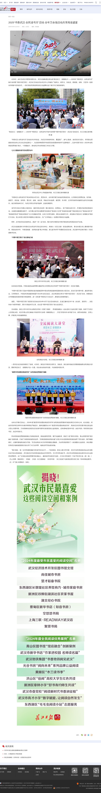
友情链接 (63, 772)
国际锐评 (22, 2)
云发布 (37, 774)
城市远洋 (58, 2)
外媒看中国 (50, 2)
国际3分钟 (28, 2)
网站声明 (56, 772)
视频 (57, 9)
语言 (6, 2)
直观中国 (49, 9)
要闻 (21, 9)
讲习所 (11, 2)
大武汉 (27, 26)
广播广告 (38, 772)
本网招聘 (9, 772)
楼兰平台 (80, 2)
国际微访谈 (36, 2)
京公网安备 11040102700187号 (61, 787)
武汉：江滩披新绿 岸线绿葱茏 (13, 754)
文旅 (81, 9)
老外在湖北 (39, 9)
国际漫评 (16, 2)
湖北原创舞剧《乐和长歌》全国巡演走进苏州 (17, 757)
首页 (1, 2)
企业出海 (65, 2)
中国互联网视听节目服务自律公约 (7, 787)
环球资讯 (20, 772)
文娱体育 (73, 2)
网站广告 (45, 772)
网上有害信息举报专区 (59, 774)
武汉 (13, 16)
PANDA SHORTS (88, 2)
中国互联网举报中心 (5, 783)
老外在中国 (43, 2)
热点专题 (72, 9)
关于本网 (2, 772)
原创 (64, 9)
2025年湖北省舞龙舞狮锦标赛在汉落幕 (15, 750)
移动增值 (27, 772)
